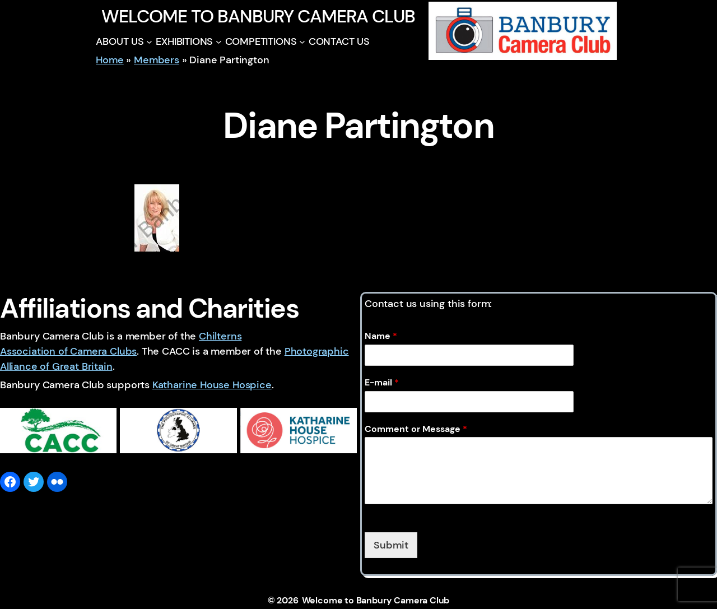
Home (109, 60)
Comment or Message (416, 429)
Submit (391, 545)
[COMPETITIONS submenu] (302, 42)
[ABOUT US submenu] (149, 42)
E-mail (382, 382)
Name (381, 336)
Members (156, 60)
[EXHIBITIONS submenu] (219, 42)
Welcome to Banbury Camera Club (258, 16)
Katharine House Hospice (212, 385)
